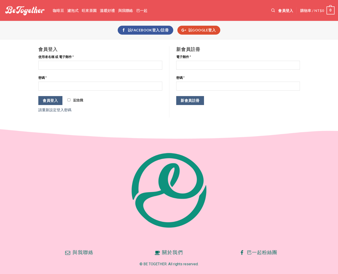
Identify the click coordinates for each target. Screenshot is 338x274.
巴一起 (142, 10)
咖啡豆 (58, 10)
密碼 (42, 78)
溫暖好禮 (107, 10)
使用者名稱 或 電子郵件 (56, 57)
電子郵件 (183, 57)
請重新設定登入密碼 (54, 110)
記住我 (75, 100)
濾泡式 (72, 10)
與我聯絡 (125, 10)
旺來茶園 (89, 10)
